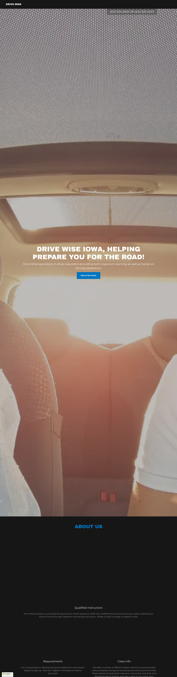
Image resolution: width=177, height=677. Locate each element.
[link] (13, 4)
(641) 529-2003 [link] (144, 11)
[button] (7, 674)
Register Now (88, 275)
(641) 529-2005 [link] (119, 11)
